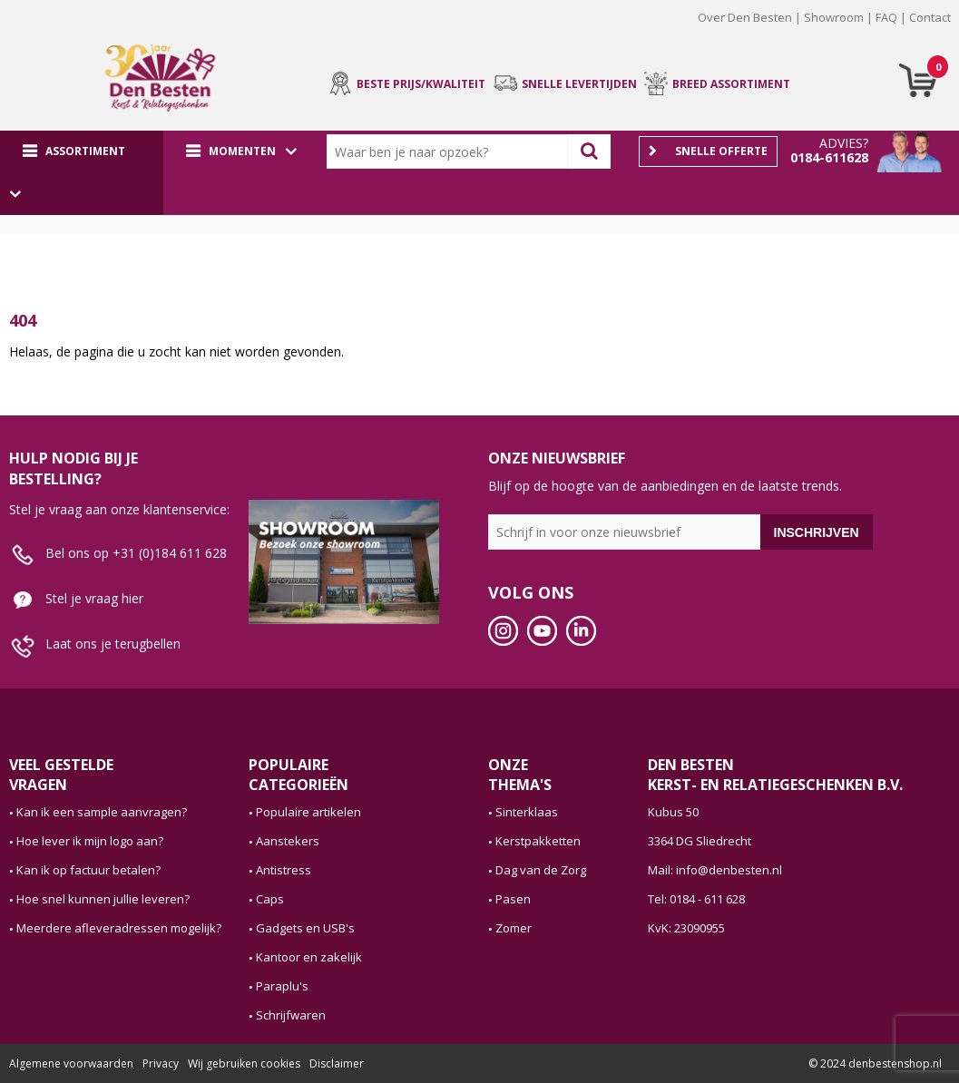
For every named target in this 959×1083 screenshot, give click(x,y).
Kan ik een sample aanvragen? (101, 812)
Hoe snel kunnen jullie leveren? (103, 899)
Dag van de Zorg (540, 870)
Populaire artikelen (308, 812)
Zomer (513, 928)
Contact (930, 17)
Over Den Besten (745, 17)
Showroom (834, 17)
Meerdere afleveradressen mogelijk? (118, 928)
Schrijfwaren (291, 1015)
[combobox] (451, 151)
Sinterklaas (526, 812)
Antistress (283, 870)
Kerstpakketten (538, 841)
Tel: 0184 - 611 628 (696, 899)
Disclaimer (336, 1063)
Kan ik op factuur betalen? (88, 870)
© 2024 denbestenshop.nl (875, 1063)
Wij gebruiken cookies (244, 1063)
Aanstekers (287, 841)
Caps (270, 899)
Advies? (843, 142)
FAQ (886, 17)
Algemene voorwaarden (71, 1063)
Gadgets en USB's (305, 928)
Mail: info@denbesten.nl (715, 870)
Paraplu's (282, 986)
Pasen (513, 899)
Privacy (160, 1063)
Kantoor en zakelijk (309, 957)
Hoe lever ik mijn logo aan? (89, 841)
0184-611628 (829, 157)
